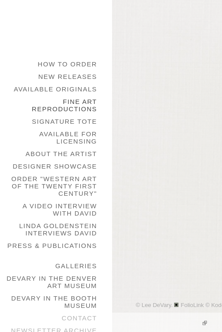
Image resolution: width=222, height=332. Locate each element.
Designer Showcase (55, 166)
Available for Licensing (68, 137)
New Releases (67, 76)
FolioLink (192, 305)
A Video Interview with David (59, 209)
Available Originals (55, 89)
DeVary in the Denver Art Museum (51, 282)
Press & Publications (52, 245)
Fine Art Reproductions (64, 105)
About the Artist (61, 153)
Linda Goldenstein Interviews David (58, 229)
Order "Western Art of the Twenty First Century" (54, 186)
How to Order (67, 64)
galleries (76, 265)
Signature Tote (64, 121)
